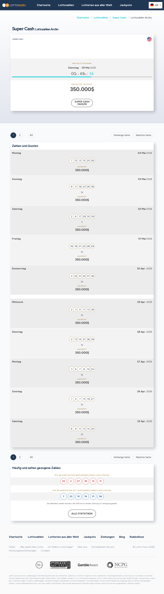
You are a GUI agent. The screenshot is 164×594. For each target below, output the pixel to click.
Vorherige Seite (122, 135)
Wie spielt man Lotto (31, 546)
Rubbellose (137, 536)
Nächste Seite (143, 135)
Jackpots (126, 5)
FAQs (12, 546)
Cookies (45, 550)
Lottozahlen (101, 17)
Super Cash (119, 17)
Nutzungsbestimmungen (22, 550)
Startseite (83, 17)
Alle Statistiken (82, 513)
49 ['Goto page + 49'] (31, 135)
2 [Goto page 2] (19, 135)
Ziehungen (107, 536)
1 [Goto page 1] (13, 135)
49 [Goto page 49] (31, 457)
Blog (122, 536)
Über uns (82, 546)
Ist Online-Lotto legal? (60, 546)
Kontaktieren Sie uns (102, 546)
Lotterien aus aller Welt (97, 5)
